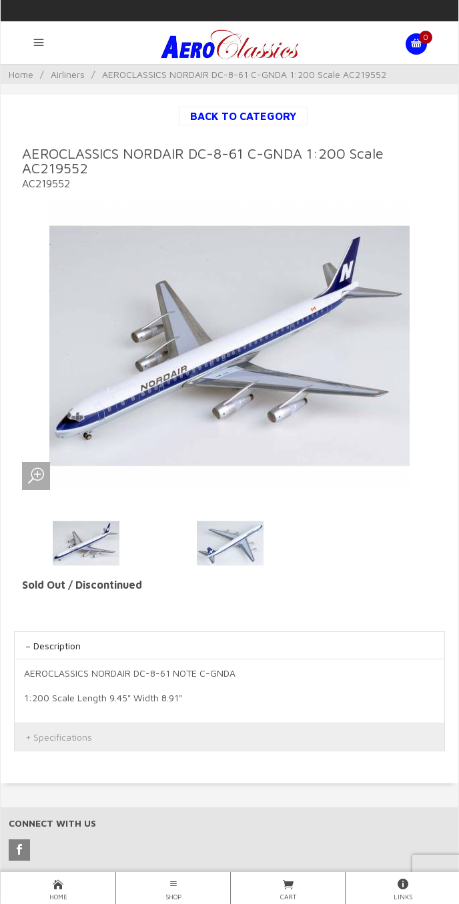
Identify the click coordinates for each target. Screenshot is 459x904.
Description (57, 645)
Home (21, 74)
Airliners (68, 74)
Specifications (62, 737)
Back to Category (243, 116)
